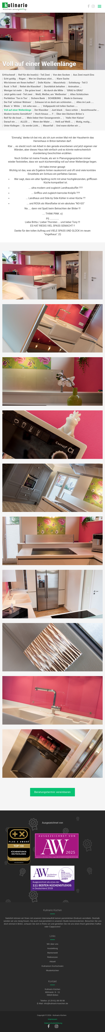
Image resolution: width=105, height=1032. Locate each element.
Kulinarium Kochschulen (52, 966)
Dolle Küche (44, 82)
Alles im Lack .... (85, 102)
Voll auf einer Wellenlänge (17, 110)
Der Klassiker (41, 110)
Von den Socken (61, 74)
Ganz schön (72, 110)
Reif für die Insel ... (14, 117)
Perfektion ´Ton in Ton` (16, 98)
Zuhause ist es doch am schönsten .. (54, 102)
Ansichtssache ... (90, 110)
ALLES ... (25, 121)
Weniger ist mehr (13, 90)
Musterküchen (52, 970)
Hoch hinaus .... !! (44, 113)
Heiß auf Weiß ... (64, 121)
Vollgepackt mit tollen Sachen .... (60, 106)
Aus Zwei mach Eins (83, 74)
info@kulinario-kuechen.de (56, 1003)
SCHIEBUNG (54, 98)
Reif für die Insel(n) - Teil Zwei (34, 74)
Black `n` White (12, 106)
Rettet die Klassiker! (30, 86)
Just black (57, 110)
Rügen (22, 78)
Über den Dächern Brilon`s (70, 113)
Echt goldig (10, 78)
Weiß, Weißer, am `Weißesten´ (51, 94)
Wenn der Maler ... (42, 121)
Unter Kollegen (11, 125)
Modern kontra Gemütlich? (18, 113)
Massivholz (60, 82)
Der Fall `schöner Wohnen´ (18, 102)
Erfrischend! (8, 74)
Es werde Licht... (31, 125)
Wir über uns (52, 944)
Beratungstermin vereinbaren (52, 792)
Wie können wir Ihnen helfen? (19, 82)
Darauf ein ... (10, 121)
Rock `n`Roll (10, 86)
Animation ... (75, 86)
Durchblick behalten (54, 86)
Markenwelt (52, 953)
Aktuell (52, 961)
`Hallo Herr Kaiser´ (74, 117)
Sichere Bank (38, 98)
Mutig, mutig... (83, 121)
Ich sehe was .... (31, 106)
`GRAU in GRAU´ (74, 90)
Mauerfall (48, 125)
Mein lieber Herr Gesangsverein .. (44, 117)
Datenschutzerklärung (53, 1023)
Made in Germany (73, 98)
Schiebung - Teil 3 (78, 82)
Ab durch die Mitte (53, 90)
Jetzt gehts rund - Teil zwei (18, 94)
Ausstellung (52, 948)
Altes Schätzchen (79, 94)
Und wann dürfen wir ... (68, 125)
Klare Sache (63, 78)
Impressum (52, 1019)
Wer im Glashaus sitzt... (41, 78)
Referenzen (52, 957)
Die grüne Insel (33, 90)
